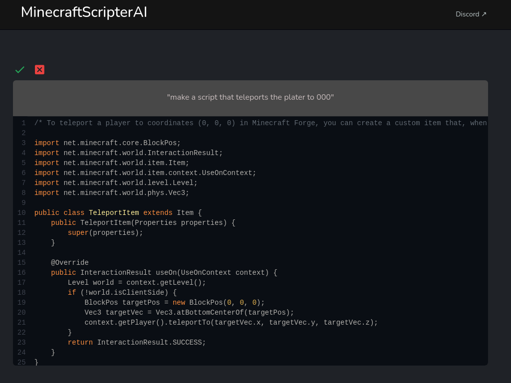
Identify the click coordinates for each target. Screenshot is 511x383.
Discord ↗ (471, 14)
